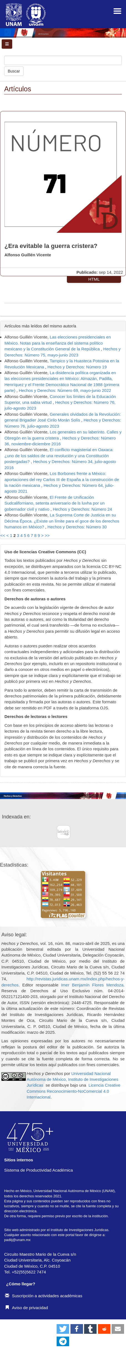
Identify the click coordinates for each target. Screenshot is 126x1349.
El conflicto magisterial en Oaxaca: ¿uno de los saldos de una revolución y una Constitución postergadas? (59, 455)
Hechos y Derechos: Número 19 (77, 367)
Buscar (14, 71)
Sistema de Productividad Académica (38, 1170)
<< (2, 535)
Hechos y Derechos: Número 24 (82, 509)
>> (47, 535)
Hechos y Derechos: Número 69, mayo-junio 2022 (65, 390)
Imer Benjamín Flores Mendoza (92, 985)
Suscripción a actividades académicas (43, 1295)
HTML (94, 279)
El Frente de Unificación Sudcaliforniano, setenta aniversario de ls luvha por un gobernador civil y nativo (54, 503)
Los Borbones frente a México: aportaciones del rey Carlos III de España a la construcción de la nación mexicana (61, 479)
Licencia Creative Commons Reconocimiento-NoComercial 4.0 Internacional (73, 1091)
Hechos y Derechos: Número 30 (77, 526)
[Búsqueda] (63, 60)
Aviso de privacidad (26, 1307)
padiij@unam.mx (17, 1240)
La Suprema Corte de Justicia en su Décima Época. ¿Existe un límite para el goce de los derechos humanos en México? (61, 521)
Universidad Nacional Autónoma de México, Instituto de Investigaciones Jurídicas (72, 1079)
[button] (63, 1329)
